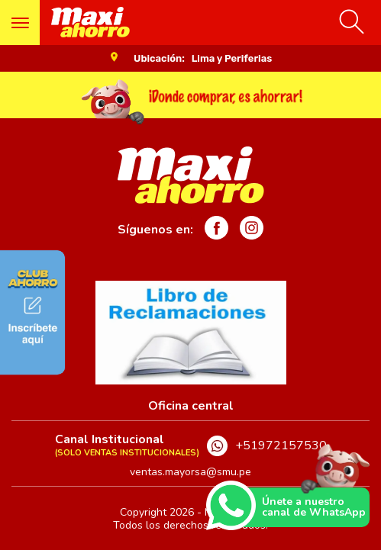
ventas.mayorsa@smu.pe (190, 472)
